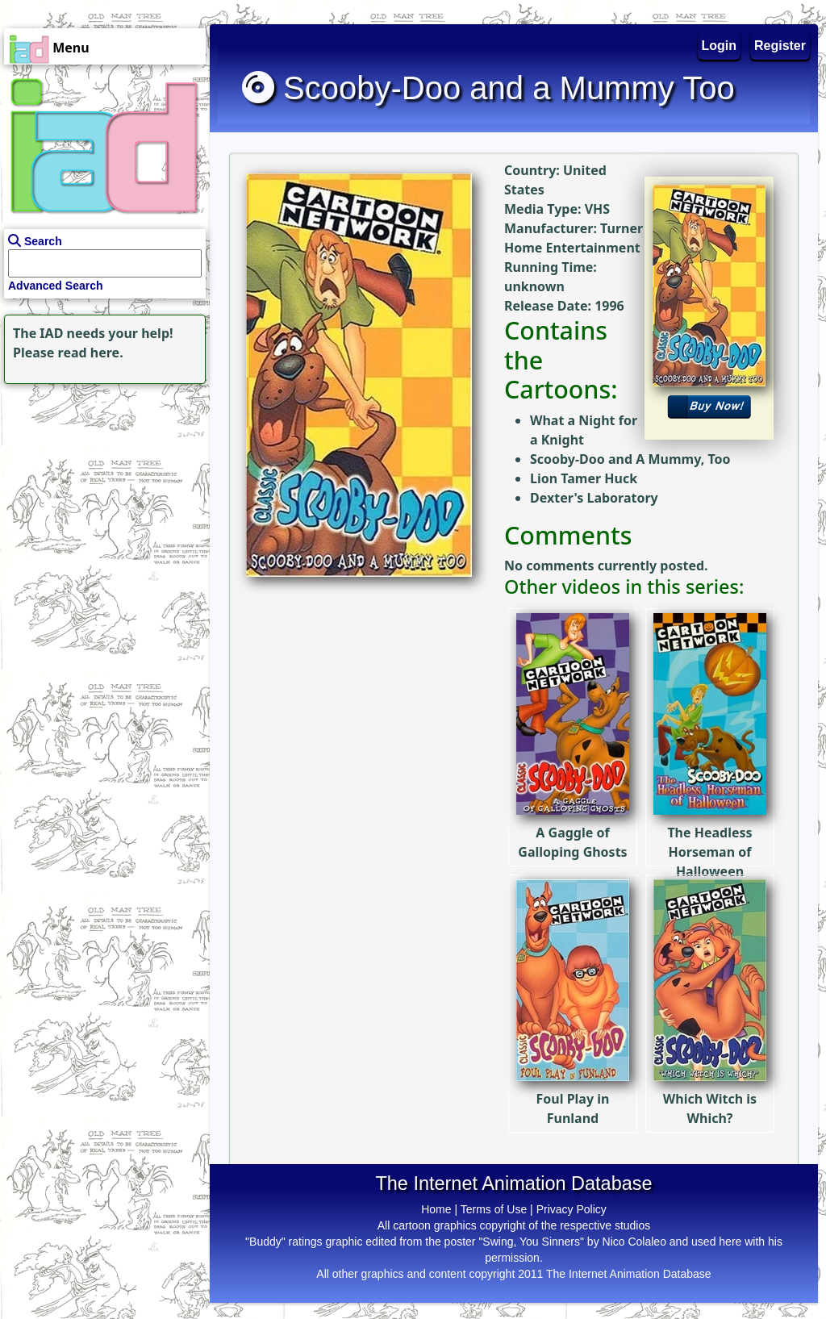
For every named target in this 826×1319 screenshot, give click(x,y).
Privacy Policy (571, 1209)
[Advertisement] (101, 489)
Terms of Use (494, 1209)
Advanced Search (55, 285)
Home (436, 1209)
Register (780, 45)
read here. (90, 352)
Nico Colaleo (634, 1241)
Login (719, 45)
